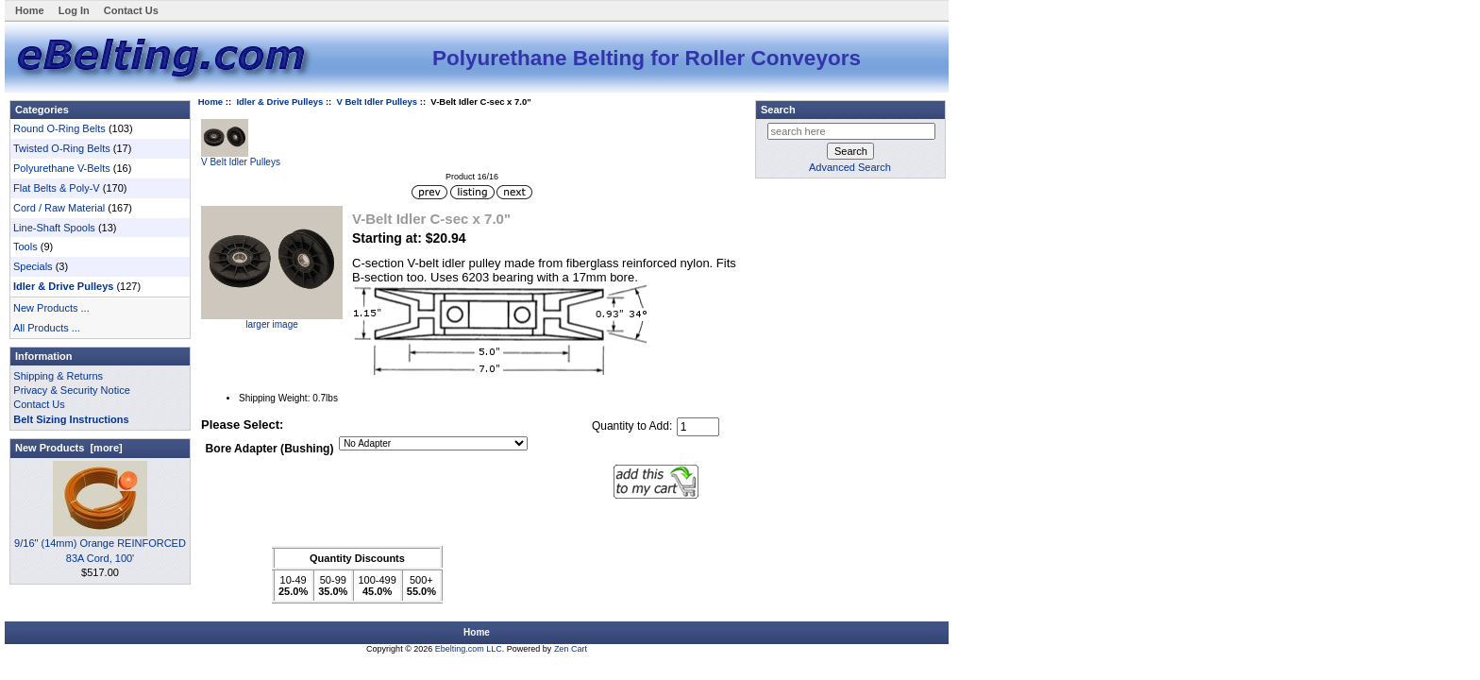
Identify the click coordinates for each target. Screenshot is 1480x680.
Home (29, 10)
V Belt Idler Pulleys (377, 101)
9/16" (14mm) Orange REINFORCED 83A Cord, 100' (100, 545)
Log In (74, 10)
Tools (25, 246)
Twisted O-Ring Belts (61, 148)
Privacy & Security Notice (71, 390)
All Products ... (46, 327)
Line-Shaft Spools (54, 227)
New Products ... (51, 308)
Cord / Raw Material (59, 207)
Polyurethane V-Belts (61, 168)
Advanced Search (850, 167)
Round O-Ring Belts (59, 128)
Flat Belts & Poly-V (56, 188)
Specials (33, 266)
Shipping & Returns (58, 376)
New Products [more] (69, 447)
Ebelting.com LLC (468, 649)
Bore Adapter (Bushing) (270, 449)
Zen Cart (570, 649)
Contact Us (131, 10)
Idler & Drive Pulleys (279, 101)
